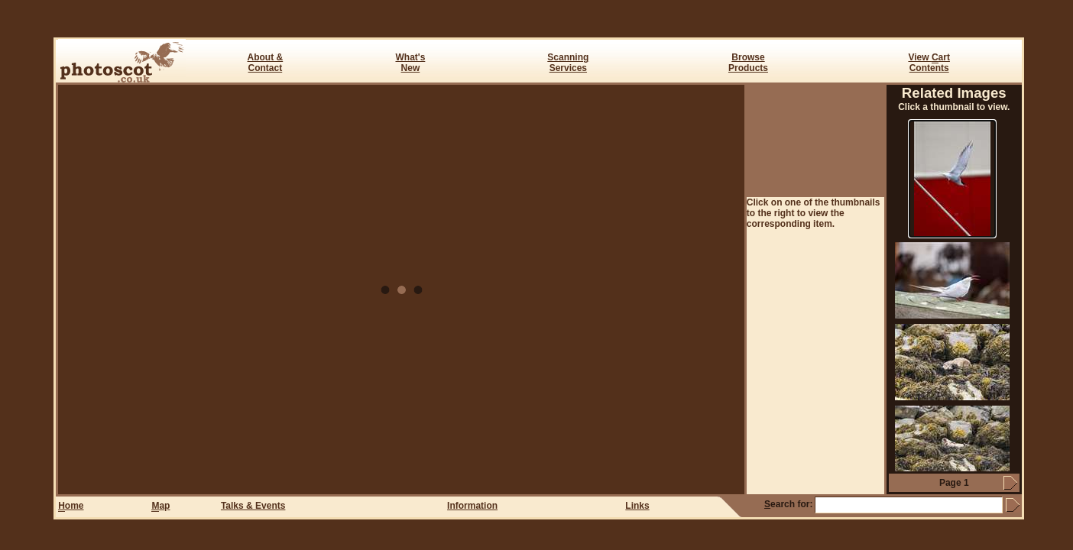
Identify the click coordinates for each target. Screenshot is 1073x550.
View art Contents (928, 62)
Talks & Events (253, 505)
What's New (410, 62)
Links (637, 505)
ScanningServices (567, 62)
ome (70, 506)
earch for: (788, 504)
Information (472, 505)
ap (160, 506)
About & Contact (266, 62)
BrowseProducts (748, 62)
